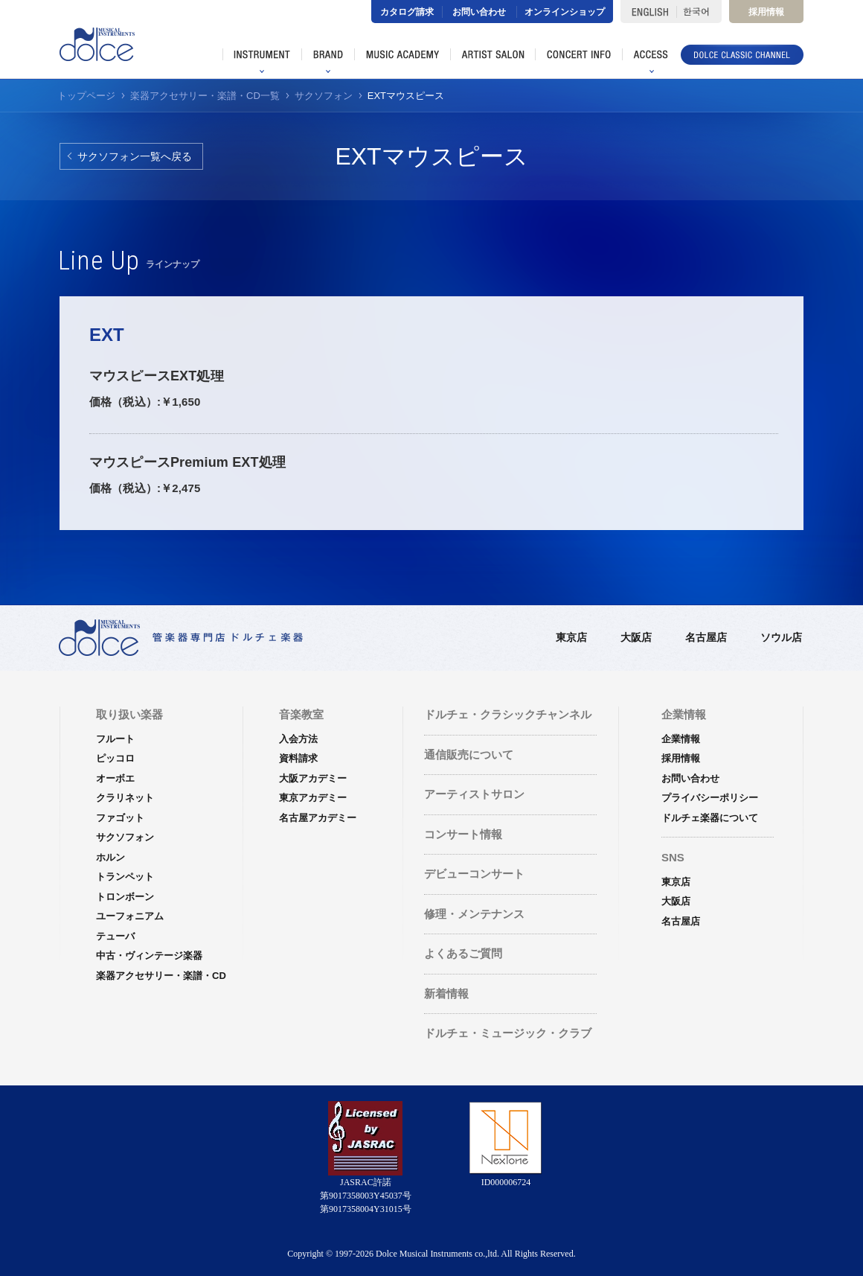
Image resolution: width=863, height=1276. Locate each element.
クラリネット (125, 797)
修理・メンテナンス (474, 913)
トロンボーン (125, 896)
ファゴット (120, 817)
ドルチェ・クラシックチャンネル (507, 714)
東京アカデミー (313, 797)
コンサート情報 (463, 834)
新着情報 (446, 993)
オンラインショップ (564, 12)
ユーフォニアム (130, 916)
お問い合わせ (479, 12)
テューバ (115, 936)
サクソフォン (125, 837)
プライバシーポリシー (709, 797)
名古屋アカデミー (317, 817)
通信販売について (468, 754)
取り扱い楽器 (129, 714)
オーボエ (115, 778)
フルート (115, 738)
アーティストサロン (474, 794)
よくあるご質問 (463, 953)
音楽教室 (301, 714)
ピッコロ (115, 758)
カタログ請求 (407, 12)
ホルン (110, 857)
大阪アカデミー (313, 778)
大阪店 (636, 637)
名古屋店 (706, 637)
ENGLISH (648, 11)
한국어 (699, 11)
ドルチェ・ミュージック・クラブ (507, 1033)
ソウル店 (781, 637)
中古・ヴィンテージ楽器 (149, 955)
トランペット (125, 876)
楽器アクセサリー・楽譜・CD (161, 975)
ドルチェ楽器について (709, 817)
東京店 (571, 637)
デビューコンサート (474, 873)
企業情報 (680, 738)
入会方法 (298, 738)
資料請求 (298, 758)
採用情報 (766, 12)
